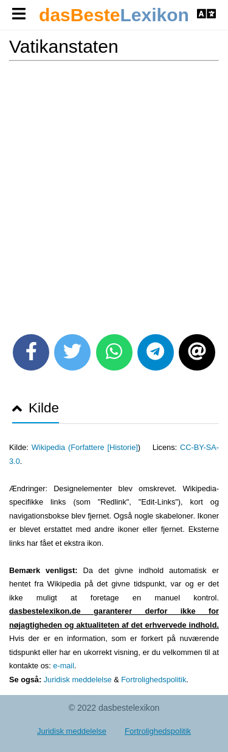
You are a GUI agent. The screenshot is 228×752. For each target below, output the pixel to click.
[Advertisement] (114, 193)
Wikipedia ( (51, 447)
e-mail (63, 665)
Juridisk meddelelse (78, 679)
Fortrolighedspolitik (153, 679)
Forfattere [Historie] (104, 447)
